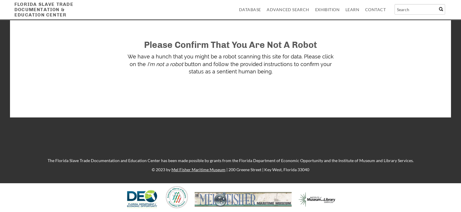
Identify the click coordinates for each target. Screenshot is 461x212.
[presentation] (220, 94)
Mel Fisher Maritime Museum (198, 169)
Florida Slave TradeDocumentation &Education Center (44, 9)
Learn (352, 9)
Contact (375, 9)
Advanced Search (288, 9)
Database (250, 9)
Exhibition (327, 9)
